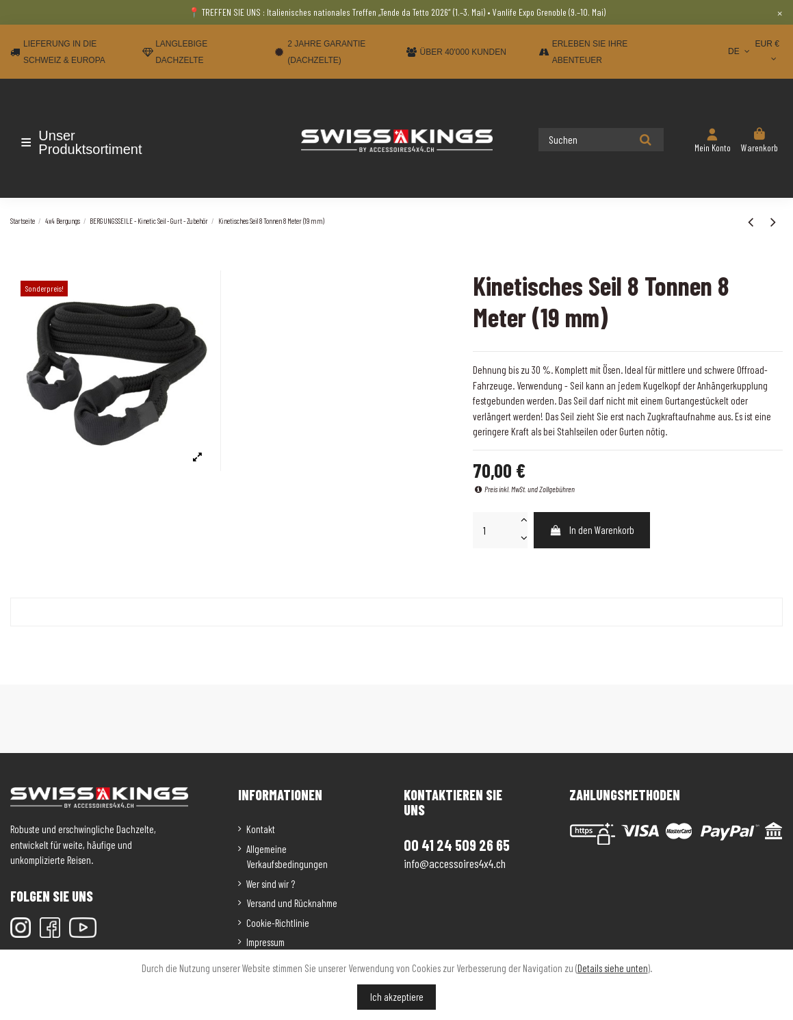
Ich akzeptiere (397, 997)
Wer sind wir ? (270, 884)
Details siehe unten (612, 968)
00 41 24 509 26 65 (457, 845)
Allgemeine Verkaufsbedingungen (287, 857)
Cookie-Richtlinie (277, 923)
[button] (90, 142)
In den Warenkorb (592, 530)
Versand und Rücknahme (291, 903)
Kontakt (260, 829)
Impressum (265, 942)
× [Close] (779, 12)
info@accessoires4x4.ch (455, 863)
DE (740, 51)
